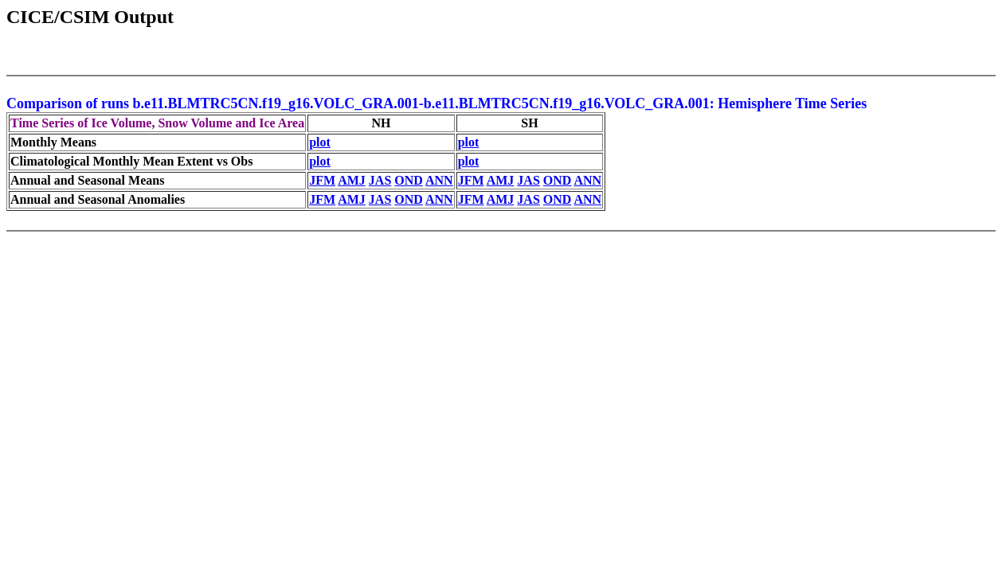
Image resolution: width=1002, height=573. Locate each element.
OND (408, 180)
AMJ (352, 180)
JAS (380, 180)
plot (320, 142)
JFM (322, 180)
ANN (439, 180)
